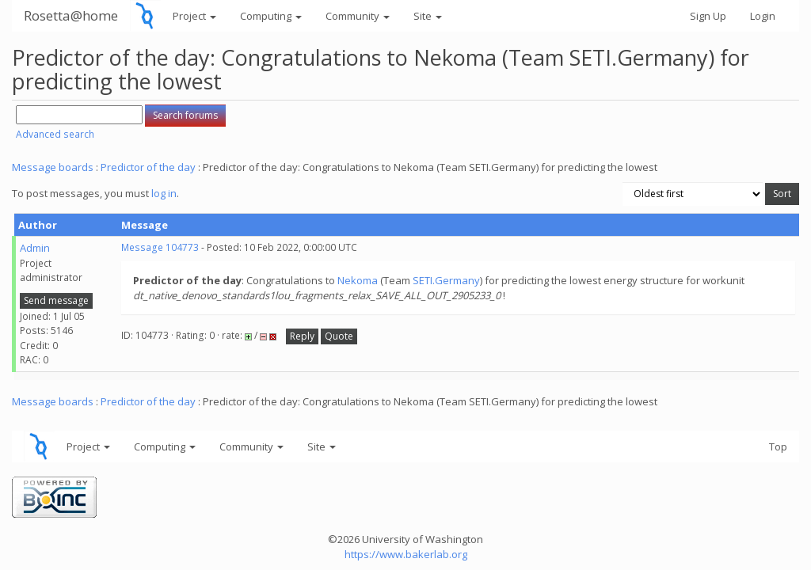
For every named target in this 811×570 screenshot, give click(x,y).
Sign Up (708, 16)
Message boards (52, 167)
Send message (56, 300)
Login (762, 16)
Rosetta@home (71, 15)
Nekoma (357, 280)
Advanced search (55, 134)
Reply (302, 336)
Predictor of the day (148, 167)
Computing (271, 16)
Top (778, 446)
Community (358, 16)
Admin (35, 248)
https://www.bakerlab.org (406, 554)
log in (164, 193)
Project (194, 16)
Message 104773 (160, 247)
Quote (339, 336)
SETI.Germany (446, 280)
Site (427, 16)
